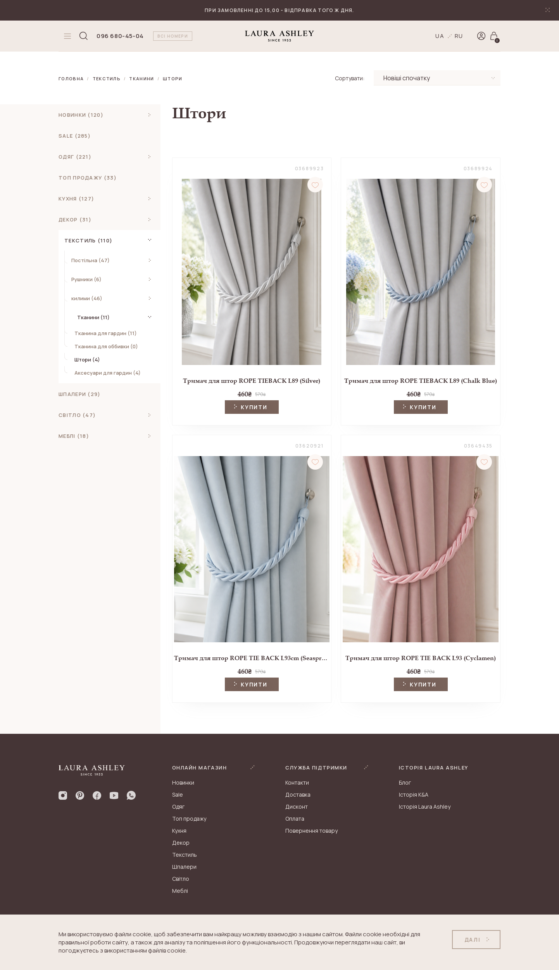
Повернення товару (311, 830)
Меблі (180, 890)
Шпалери (184, 866)
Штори (173, 78)
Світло (180, 878)
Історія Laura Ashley (424, 806)
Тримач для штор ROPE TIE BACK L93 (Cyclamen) (420, 658)
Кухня (179, 830)
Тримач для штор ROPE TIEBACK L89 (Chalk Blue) (420, 381)
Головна (71, 78)
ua (440, 36)
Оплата (294, 818)
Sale (177, 794)
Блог (405, 782)
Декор (181, 842)
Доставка (298, 794)
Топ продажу (189, 818)
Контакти (297, 782)
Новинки (183, 782)
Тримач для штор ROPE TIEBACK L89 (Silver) (251, 381)
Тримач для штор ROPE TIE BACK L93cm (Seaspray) (252, 658)
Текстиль (107, 78)
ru (459, 36)
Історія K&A (413, 794)
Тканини (141, 78)
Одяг (178, 806)
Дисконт (296, 806)
